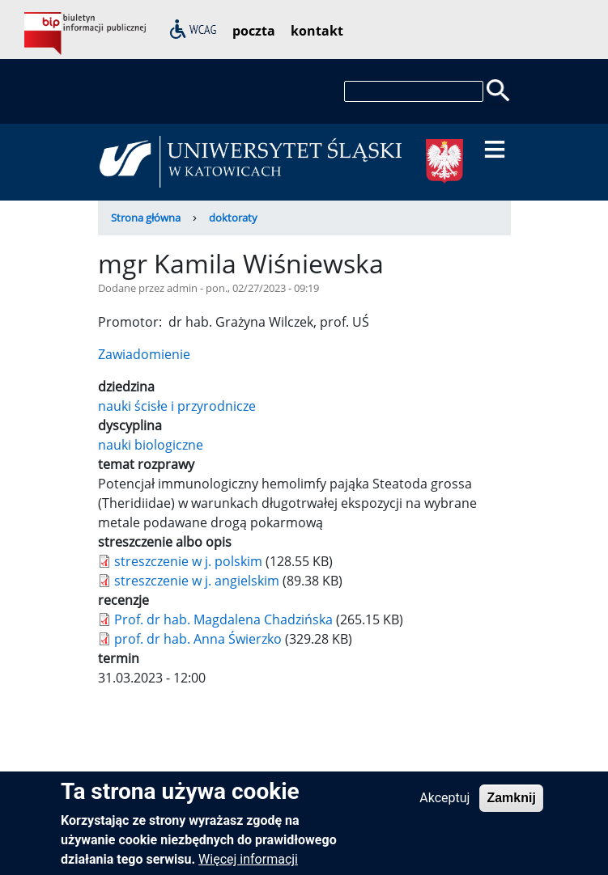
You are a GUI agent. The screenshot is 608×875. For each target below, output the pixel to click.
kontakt (317, 31)
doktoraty (233, 217)
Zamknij (511, 804)
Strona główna (146, 217)
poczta (253, 31)
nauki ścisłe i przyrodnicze (177, 406)
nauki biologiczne (150, 445)
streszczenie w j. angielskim (196, 581)
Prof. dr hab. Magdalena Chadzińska (223, 619)
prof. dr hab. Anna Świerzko (198, 639)
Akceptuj (444, 804)
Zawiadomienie (144, 354)
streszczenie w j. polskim (188, 561)
